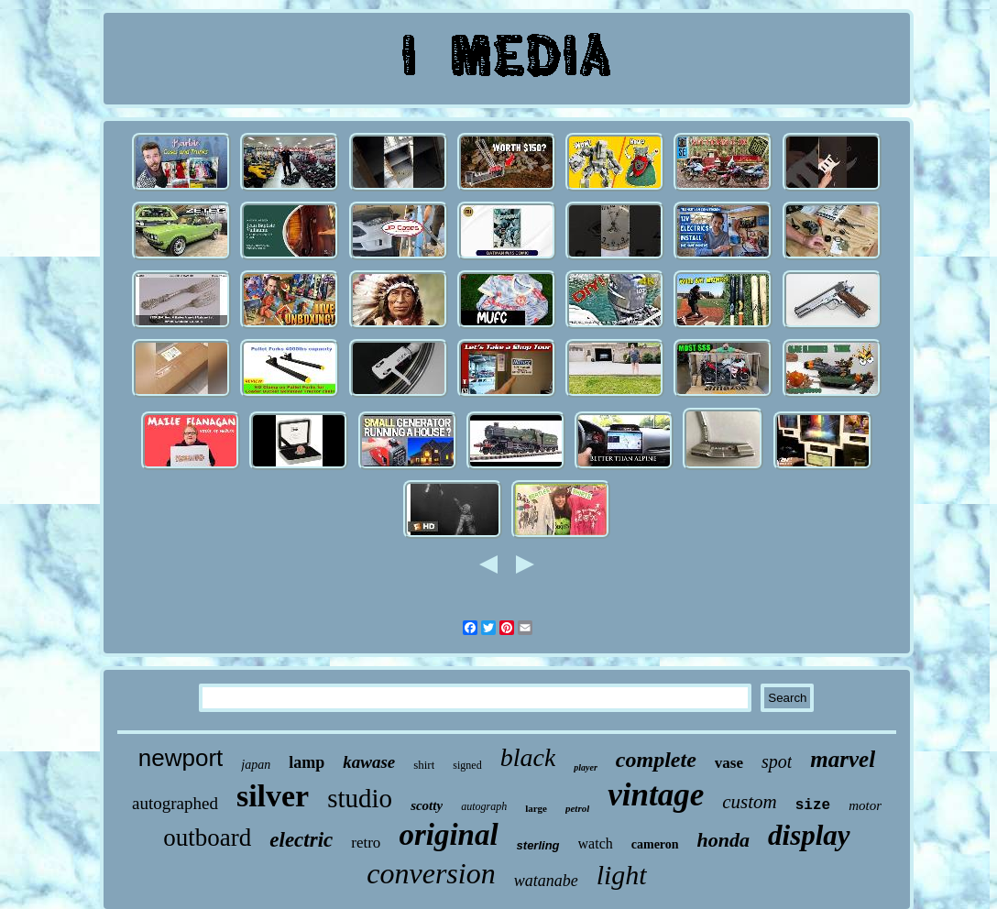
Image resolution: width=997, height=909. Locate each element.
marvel (842, 759)
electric (301, 839)
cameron (655, 844)
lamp (306, 762)
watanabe (546, 880)
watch (595, 843)
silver (272, 796)
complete (656, 760)
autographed (175, 803)
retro (365, 842)
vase (729, 763)
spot (776, 761)
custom (749, 802)
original (448, 834)
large (536, 808)
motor (865, 805)
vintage (656, 795)
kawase (369, 762)
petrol (577, 808)
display (809, 835)
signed (467, 765)
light (622, 875)
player (585, 767)
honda (723, 839)
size (812, 805)
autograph (484, 806)
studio (359, 798)
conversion (431, 873)
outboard (207, 837)
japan (255, 765)
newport (181, 758)
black (528, 757)
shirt (423, 765)
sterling (538, 845)
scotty (427, 805)
